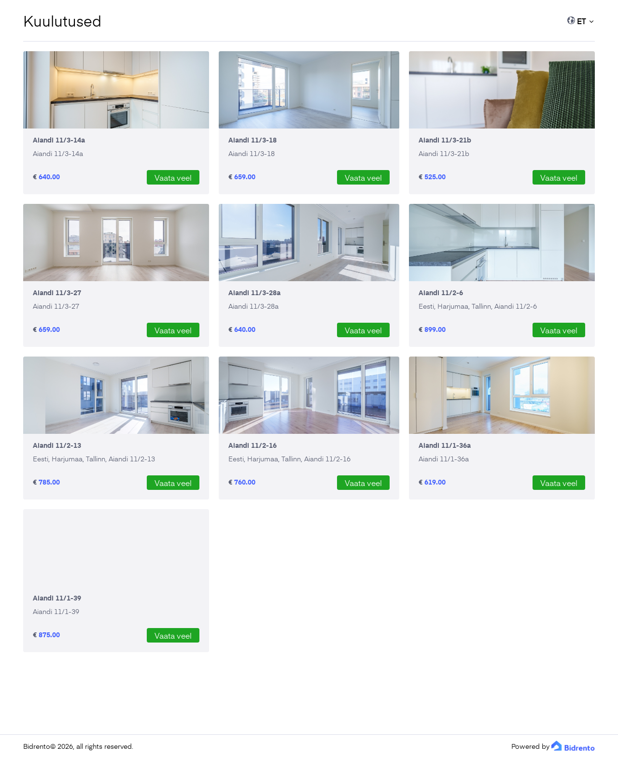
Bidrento (36, 746)
